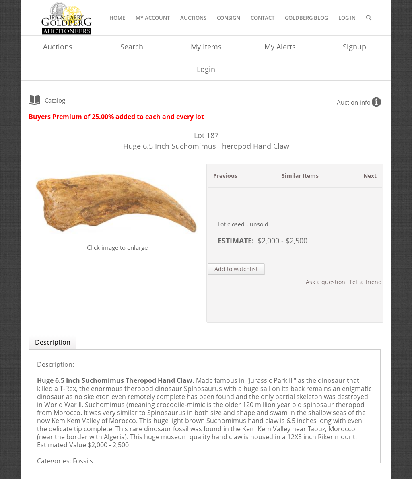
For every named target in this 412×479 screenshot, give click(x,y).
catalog (55, 100)
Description (52, 342)
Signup (354, 46)
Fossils (83, 460)
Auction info (354, 102)
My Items (206, 46)
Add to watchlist (236, 269)
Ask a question (325, 282)
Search (131, 46)
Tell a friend (365, 282)
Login (206, 69)
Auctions (57, 46)
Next (370, 175)
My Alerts (280, 46)
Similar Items (300, 175)
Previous (225, 175)
